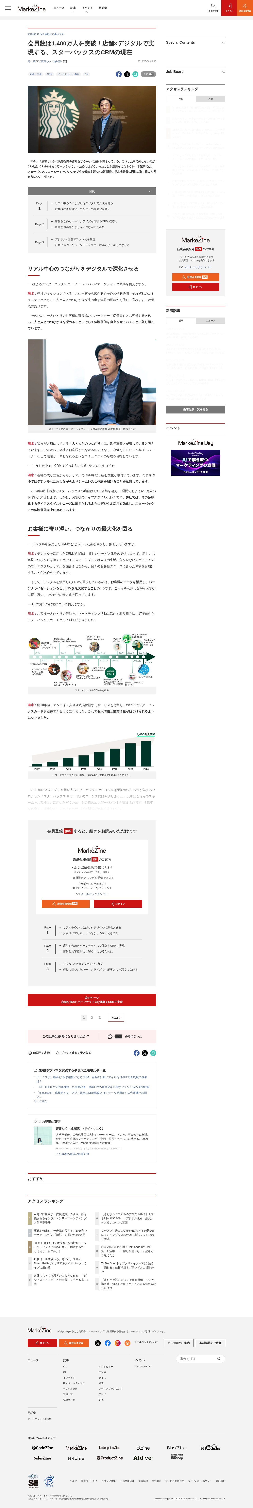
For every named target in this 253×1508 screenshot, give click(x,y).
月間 (210, 99)
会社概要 (156, 1481)
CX (86, 74)
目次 (120, 191)
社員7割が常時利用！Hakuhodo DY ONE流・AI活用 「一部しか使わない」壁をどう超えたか (127, 1251)
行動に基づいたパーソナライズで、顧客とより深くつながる (92, 245)
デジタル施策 (70, 1391)
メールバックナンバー (92, 894)
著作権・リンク (89, 1481)
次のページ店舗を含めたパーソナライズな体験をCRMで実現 (92, 999)
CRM (49, 74)
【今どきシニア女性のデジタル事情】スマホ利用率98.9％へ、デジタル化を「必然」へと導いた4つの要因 (127, 1218)
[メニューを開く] (8, 8)
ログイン (117, 904)
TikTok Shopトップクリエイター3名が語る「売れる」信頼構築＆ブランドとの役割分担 (127, 1267)
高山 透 (31, 61)
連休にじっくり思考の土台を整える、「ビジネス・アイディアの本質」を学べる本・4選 (61, 1279)
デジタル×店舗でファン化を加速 (75, 239)
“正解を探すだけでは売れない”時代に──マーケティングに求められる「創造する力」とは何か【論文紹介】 (60, 1247)
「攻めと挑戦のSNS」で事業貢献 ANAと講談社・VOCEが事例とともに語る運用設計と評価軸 (128, 1284)
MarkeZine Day (142, 1369)
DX (65, 1369)
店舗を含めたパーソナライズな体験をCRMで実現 (86, 221)
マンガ (102, 1374)
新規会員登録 (65, 904)
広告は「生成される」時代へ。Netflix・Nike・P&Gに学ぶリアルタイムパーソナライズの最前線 (60, 1263)
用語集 (103, 7)
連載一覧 (68, 1396)
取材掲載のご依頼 (210, 1345)
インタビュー (106, 1369)
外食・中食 (36, 74)
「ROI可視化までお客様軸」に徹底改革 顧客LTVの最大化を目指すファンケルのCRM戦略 (93, 1087)
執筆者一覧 (69, 1402)
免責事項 (143, 1481)
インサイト (69, 1380)
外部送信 (220, 1481)
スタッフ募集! (108, 1481)
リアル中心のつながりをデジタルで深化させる (84, 203)
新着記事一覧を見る (195, 409)
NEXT (117, 1017)
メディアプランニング (111, 1391)
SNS (101, 1402)
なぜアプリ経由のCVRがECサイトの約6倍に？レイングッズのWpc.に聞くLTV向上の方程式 (127, 1234)
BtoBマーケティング (74, 1385)
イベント (87, 8)
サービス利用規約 (174, 1481)
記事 (73, 8)
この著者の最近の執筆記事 (72, 1154)
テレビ (102, 1396)
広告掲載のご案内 (179, 1345)
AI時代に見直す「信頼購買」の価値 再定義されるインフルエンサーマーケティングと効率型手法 (60, 1218)
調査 (101, 1385)
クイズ (102, 1380)
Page (39, 224)
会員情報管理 (127, 1481)
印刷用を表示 (39, 1052)
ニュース (58, 7)
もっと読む (41, 1101)
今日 (181, 99)
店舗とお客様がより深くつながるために (80, 227)
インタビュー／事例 (68, 74)
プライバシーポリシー (200, 1481)
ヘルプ (73, 1481)
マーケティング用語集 (39, 1421)
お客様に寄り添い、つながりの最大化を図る (82, 208)
